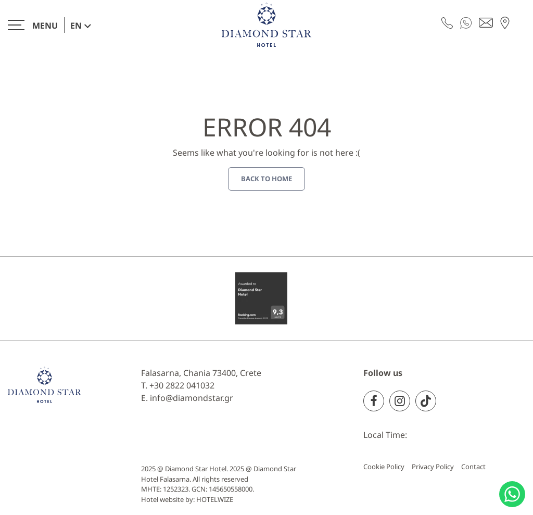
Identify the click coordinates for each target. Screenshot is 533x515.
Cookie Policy (383, 466)
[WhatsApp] (466, 22)
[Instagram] (399, 401)
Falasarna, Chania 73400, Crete (201, 373)
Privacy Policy (433, 466)
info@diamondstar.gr (191, 398)
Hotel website (162, 499)
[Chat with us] (512, 494)
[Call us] (447, 22)
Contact (473, 466)
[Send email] (486, 22)
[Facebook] (373, 401)
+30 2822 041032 (181, 385)
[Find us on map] (505, 22)
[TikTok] (425, 401)
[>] (33, 24)
